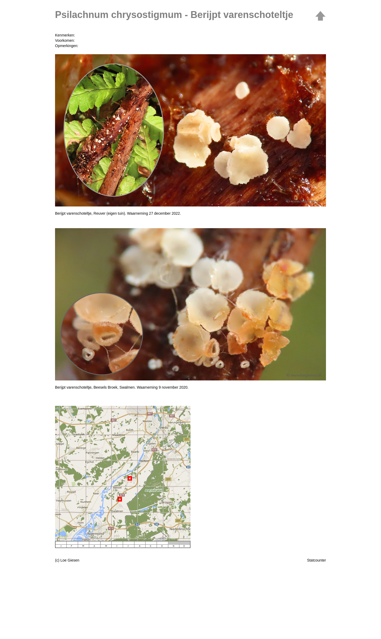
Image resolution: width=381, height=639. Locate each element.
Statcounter (316, 560)
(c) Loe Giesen (67, 560)
